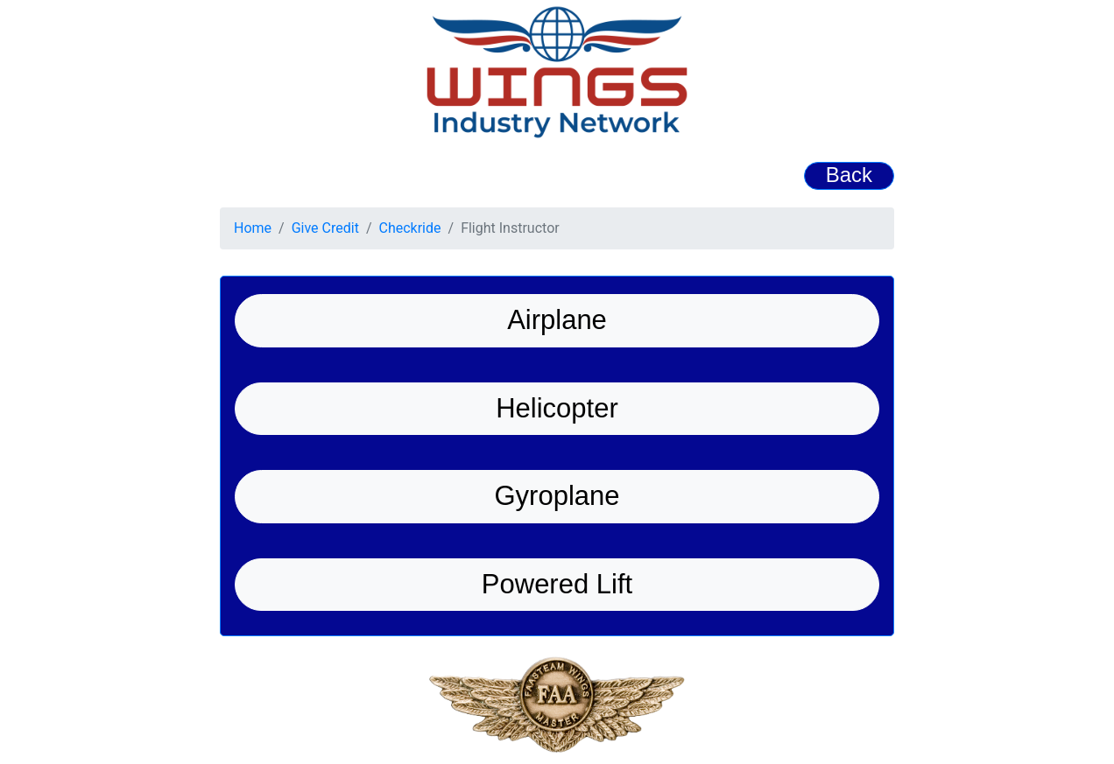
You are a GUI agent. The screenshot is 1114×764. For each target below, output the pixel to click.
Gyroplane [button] (556, 495)
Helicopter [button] (557, 408)
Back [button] (849, 174)
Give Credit (325, 228)
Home (252, 228)
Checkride (410, 228)
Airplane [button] (557, 320)
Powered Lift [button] (557, 584)
